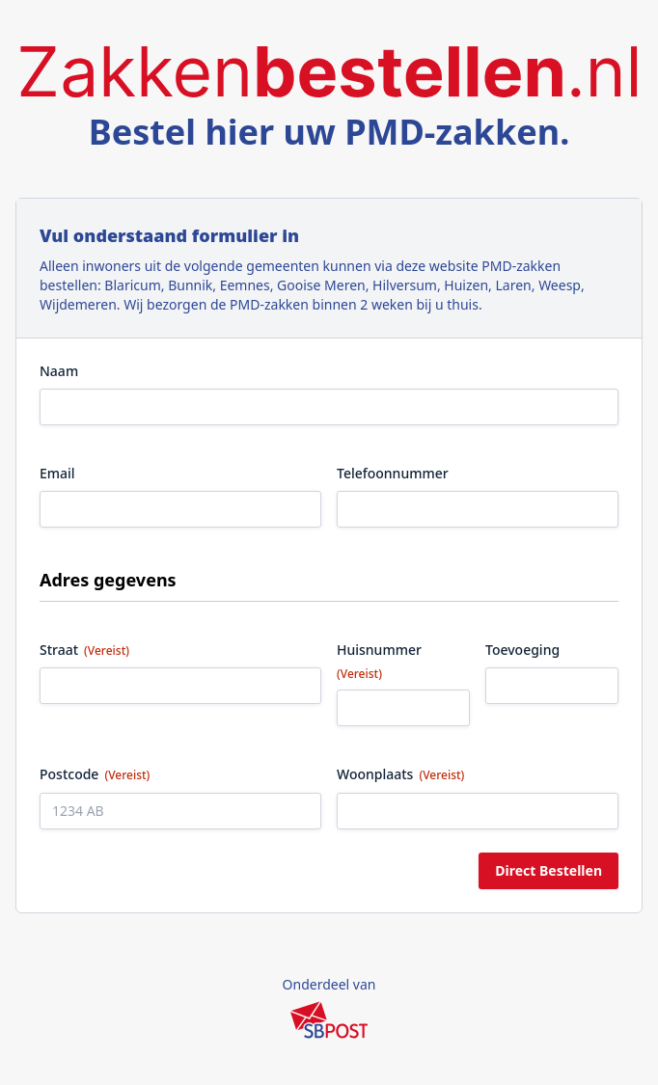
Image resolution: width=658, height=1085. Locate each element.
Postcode (95, 774)
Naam (59, 371)
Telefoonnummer (393, 473)
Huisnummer (379, 661)
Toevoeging (522, 649)
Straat (84, 649)
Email (57, 473)
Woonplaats (400, 774)
